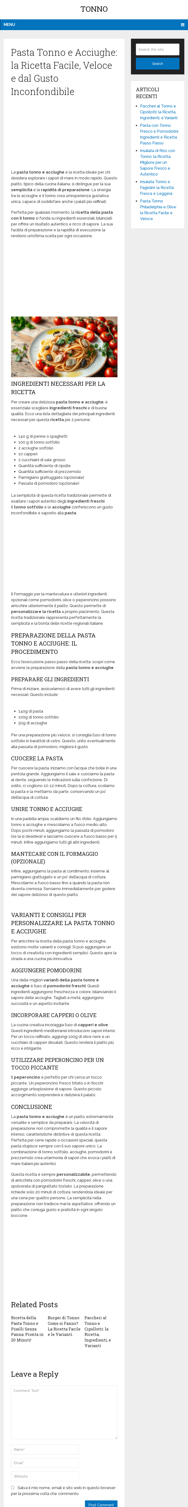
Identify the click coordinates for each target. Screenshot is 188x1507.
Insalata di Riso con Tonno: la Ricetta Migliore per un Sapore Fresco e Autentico (157, 162)
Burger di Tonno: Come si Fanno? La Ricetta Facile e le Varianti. (64, 1326)
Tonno (94, 8)
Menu (9, 24)
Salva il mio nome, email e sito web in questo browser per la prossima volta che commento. (63, 1490)
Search (157, 64)
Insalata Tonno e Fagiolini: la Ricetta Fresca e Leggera (157, 187)
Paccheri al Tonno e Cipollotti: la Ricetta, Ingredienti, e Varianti (97, 1331)
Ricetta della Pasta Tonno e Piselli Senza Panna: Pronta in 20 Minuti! (27, 1328)
